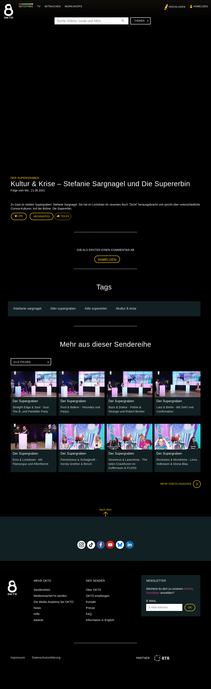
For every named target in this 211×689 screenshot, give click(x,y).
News (37, 607)
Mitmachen (53, 6)
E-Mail (151, 600)
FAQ (89, 613)
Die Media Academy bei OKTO (53, 601)
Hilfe (37, 613)
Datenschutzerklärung (46, 657)
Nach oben (105, 512)
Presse (90, 607)
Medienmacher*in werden (50, 595)
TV (39, 6)
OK (190, 606)
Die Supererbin (96, 308)
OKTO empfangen (97, 595)
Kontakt (91, 601)
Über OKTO (93, 589)
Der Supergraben (25, 178)
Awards (38, 619)
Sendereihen (42, 589)
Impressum (18, 657)
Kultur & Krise (127, 308)
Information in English (100, 619)
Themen (141, 20)
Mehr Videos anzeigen (180, 484)
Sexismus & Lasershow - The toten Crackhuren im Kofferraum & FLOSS (129, 463)
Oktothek (26, 6)
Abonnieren (41, 216)
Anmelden (107, 259)
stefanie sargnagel (28, 308)
